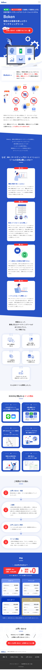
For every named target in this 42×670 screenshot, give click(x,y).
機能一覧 (5, 657)
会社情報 (37, 657)
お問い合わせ (29, 657)
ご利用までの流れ (14, 657)
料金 (22, 657)
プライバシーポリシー (14, 663)
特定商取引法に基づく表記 (26, 663)
